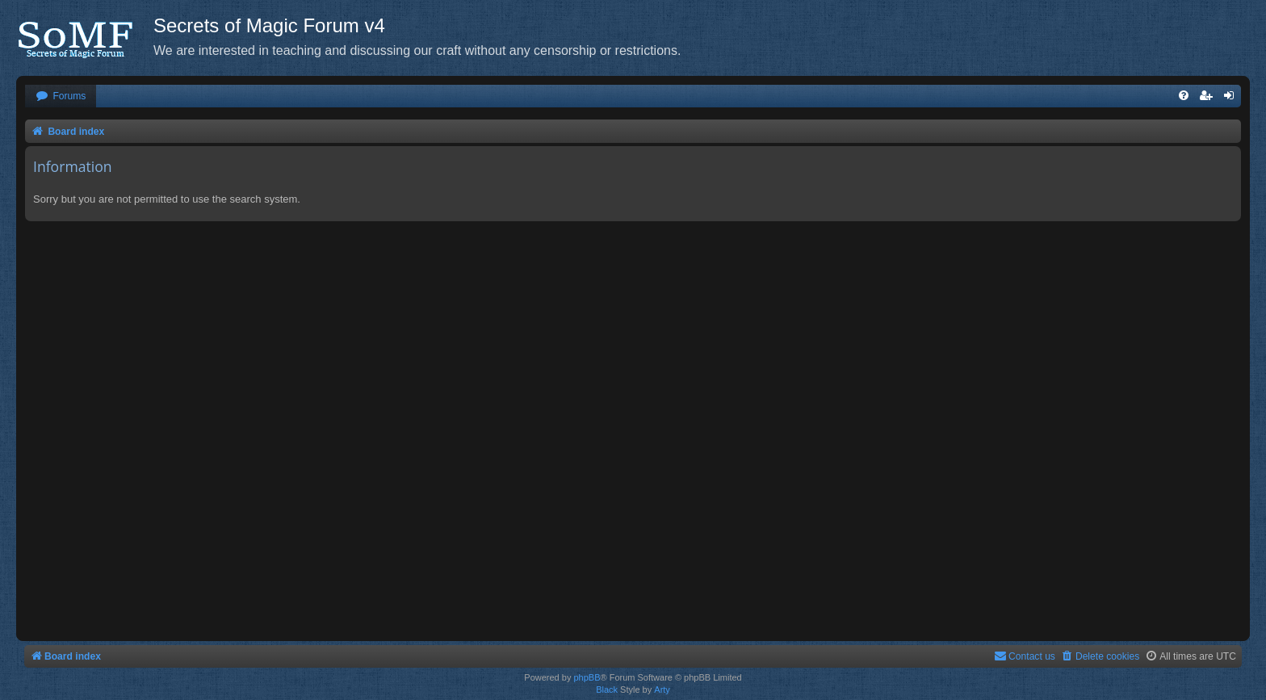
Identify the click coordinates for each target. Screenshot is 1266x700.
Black (607, 689)
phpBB (586, 677)
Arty (662, 689)
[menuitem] (60, 96)
